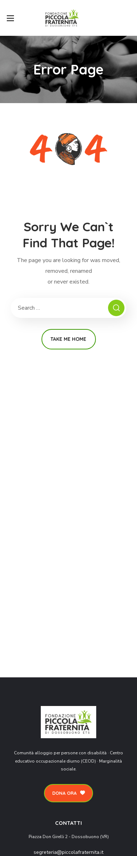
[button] (68, 793)
